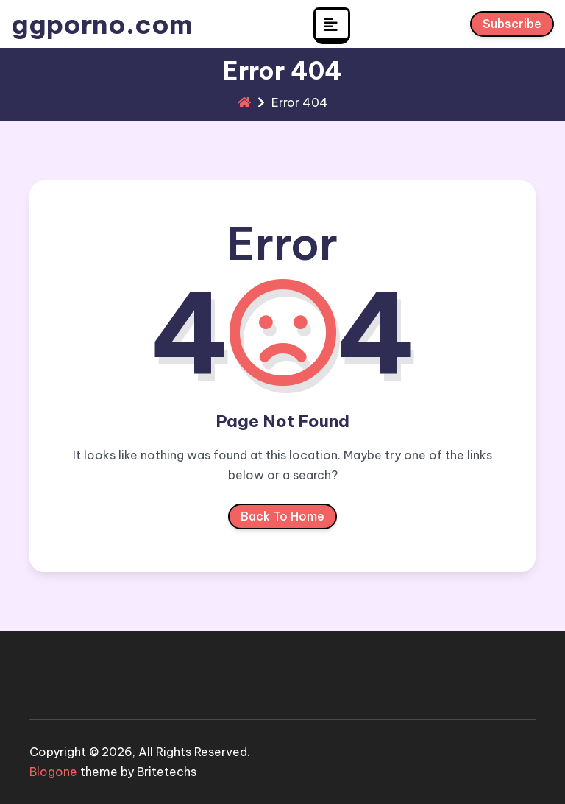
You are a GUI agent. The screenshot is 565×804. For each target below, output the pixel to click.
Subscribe (512, 26)
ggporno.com (102, 23)
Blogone (53, 771)
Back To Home (282, 519)
